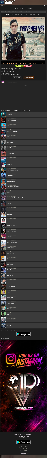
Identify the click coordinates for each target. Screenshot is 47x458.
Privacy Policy (24, 447)
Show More (29, 8)
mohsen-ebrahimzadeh (17, 11)
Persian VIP (3, 11)
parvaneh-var (27, 11)
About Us (24, 448)
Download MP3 (28, 77)
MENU (3, 5)
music (9, 11)
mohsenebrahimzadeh (10, 82)
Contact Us (24, 450)
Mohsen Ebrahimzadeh (13, 68)
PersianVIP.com (23, 437)
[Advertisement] (23, 98)
